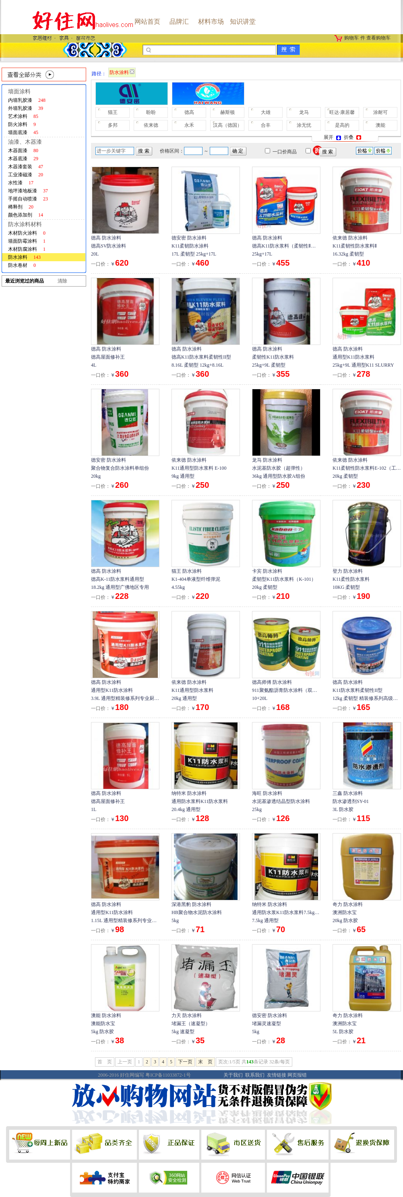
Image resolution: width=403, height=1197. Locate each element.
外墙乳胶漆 (25, 108)
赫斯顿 (227, 112)
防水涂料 (24, 257)
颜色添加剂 (25, 215)
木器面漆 (23, 150)
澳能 (380, 125)
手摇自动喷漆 (28, 199)
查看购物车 (378, 38)
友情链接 (276, 1075)
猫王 (113, 112)
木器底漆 (23, 158)
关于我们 (233, 1075)
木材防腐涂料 (26, 249)
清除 (62, 281)
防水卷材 (22, 265)
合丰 (266, 125)
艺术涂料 (23, 116)
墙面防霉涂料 (26, 241)
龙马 (304, 112)
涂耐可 (380, 112)
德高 (189, 112)
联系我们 (255, 1075)
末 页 (205, 1062)
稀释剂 (20, 207)
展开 (333, 137)
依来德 (151, 125)
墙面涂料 (19, 92)
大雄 (266, 112)
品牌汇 (179, 21)
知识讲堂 (243, 21)
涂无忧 (304, 125)
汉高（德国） (227, 125)
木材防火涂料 (26, 233)
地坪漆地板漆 (28, 191)
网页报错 (297, 1075)
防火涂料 (22, 124)
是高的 (342, 125)
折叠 (353, 137)
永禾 (189, 125)
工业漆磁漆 (25, 174)
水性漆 (20, 183)
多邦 (113, 125)
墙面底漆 (23, 132)
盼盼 (151, 112)
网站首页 (147, 21)
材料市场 (211, 21)
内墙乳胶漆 (26, 100)
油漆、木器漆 (25, 142)
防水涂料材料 (25, 224)
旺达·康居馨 (342, 112)
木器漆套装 (25, 166)
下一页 (185, 1062)
